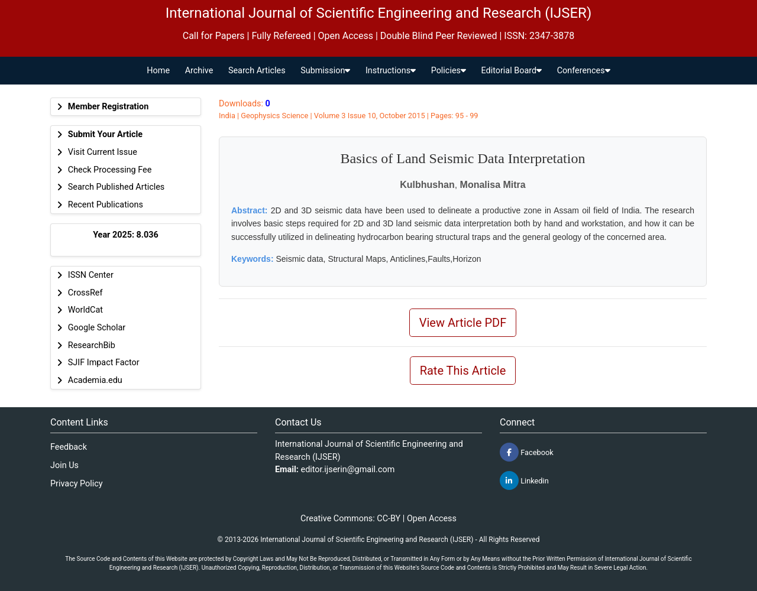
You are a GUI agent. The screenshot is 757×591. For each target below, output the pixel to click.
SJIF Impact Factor (104, 363)
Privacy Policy (76, 484)
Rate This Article (463, 370)
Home (158, 71)
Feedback (68, 447)
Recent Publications (105, 205)
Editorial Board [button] (511, 71)
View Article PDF (463, 323)
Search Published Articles (116, 187)
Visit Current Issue (102, 152)
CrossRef (85, 293)
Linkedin (524, 480)
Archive (199, 71)
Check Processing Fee (110, 170)
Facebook (527, 452)
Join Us (64, 465)
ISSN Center (91, 275)
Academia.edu (95, 380)
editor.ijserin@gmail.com (348, 470)
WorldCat (85, 310)
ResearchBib (91, 345)
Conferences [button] (583, 71)
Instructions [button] (390, 71)
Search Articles (257, 71)
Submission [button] (325, 71)
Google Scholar (96, 328)
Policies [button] (448, 71)
